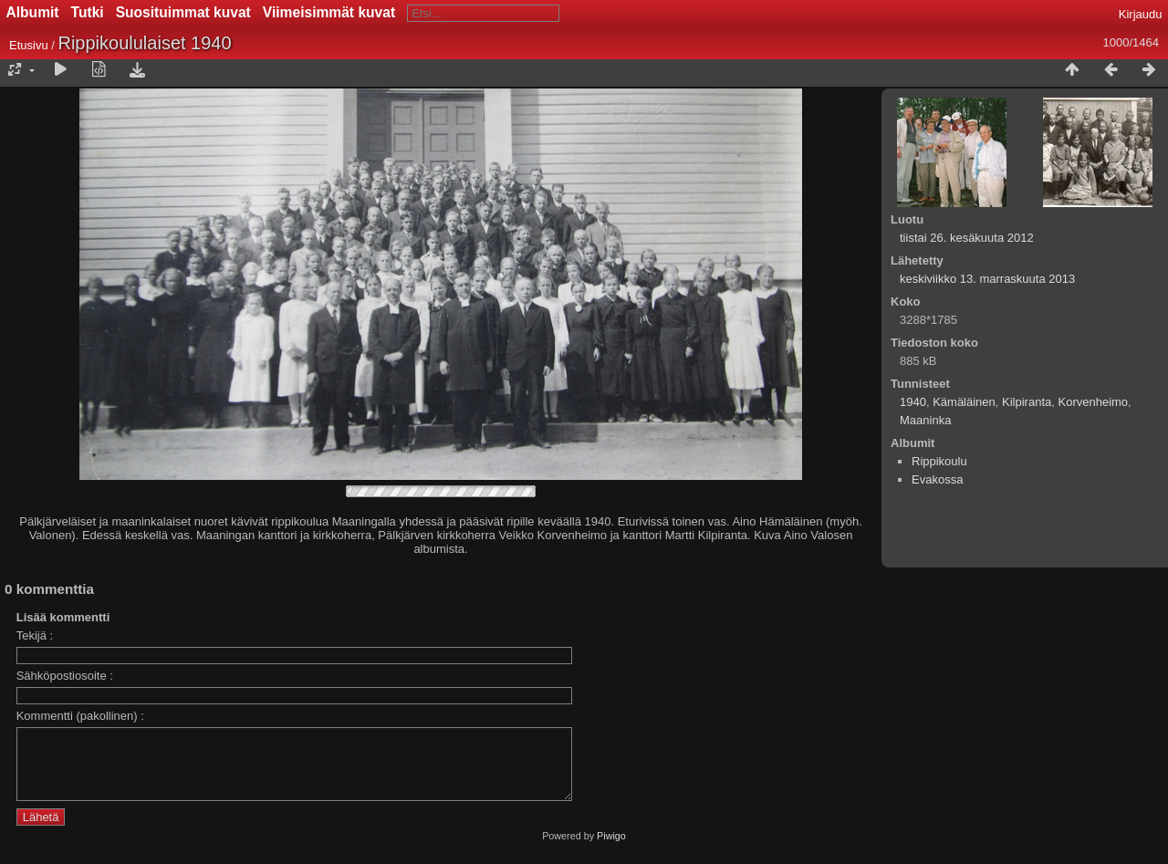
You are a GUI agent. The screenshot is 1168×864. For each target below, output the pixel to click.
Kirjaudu (1141, 14)
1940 (913, 402)
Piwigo (611, 849)
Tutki (87, 12)
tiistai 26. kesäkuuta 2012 (967, 238)
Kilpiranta (1026, 402)
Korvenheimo (1093, 402)
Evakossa (937, 479)
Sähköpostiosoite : (64, 675)
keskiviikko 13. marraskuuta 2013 (987, 279)
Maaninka (925, 420)
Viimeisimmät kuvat (329, 12)
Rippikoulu (939, 461)
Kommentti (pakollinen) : (80, 716)
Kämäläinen (964, 402)
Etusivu (28, 45)
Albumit (32, 12)
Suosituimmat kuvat (183, 12)
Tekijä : (34, 635)
